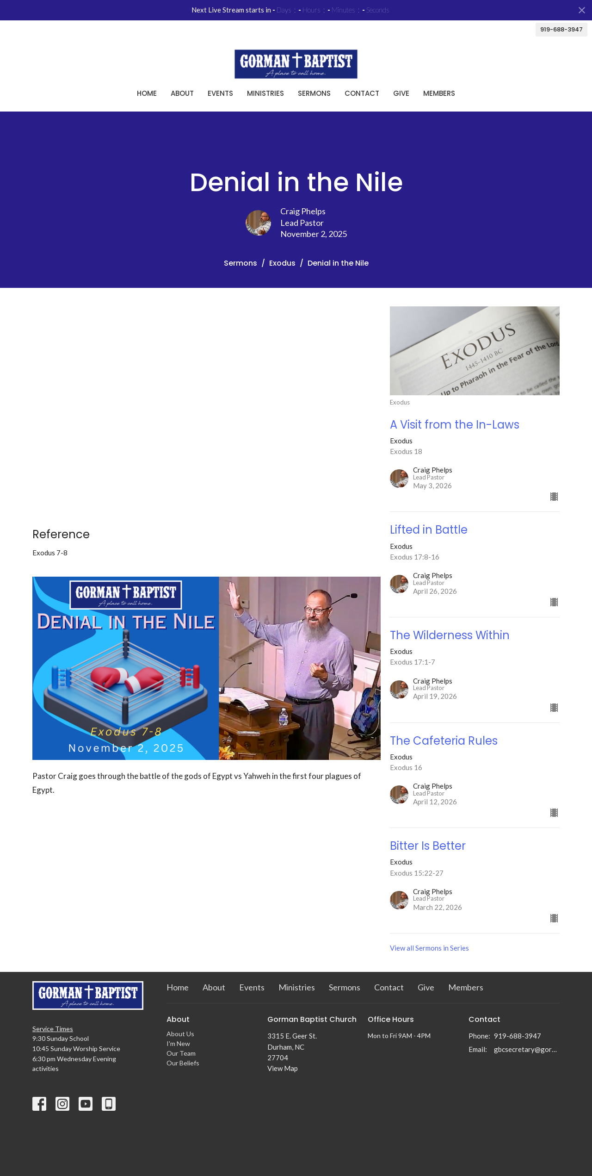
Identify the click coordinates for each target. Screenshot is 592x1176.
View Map (282, 1068)
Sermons (314, 93)
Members (439, 93)
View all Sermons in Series (429, 948)
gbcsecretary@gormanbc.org (527, 1049)
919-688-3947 (561, 29)
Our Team (181, 1053)
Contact (362, 93)
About (182, 93)
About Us (180, 1034)
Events (220, 93)
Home (147, 93)
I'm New (178, 1043)
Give (401, 93)
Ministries (265, 93)
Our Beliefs (182, 1063)
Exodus (282, 263)
